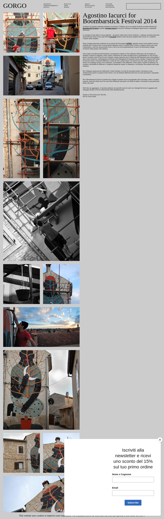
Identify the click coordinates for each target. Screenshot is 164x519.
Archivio (47, 4)
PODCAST (68, 4)
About (87, 4)
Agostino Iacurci (123, 28)
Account (89, 7)
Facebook (110, 6)
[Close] (160, 443)
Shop (66, 6)
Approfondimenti (50, 6)
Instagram (110, 7)
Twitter (109, 4)
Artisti (46, 7)
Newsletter (90, 6)
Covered (132, 37)
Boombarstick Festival (100, 28)
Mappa (67, 7)
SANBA (136, 44)
